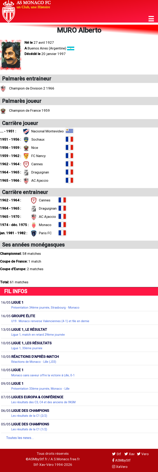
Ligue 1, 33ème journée (26, 348)
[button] (151, 19)
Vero (143, 454)
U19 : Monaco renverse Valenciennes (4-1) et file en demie (50, 321)
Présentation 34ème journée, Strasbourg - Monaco (45, 307)
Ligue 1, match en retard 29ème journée (38, 334)
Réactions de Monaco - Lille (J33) (33, 361)
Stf (117, 454)
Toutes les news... (20, 438)
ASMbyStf (121, 460)
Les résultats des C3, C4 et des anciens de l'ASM (43, 402)
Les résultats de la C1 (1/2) (29, 429)
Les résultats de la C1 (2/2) (29, 415)
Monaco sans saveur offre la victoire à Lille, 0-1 (43, 375)
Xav (129, 454)
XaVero (120, 467)
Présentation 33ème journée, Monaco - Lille (40, 388)
